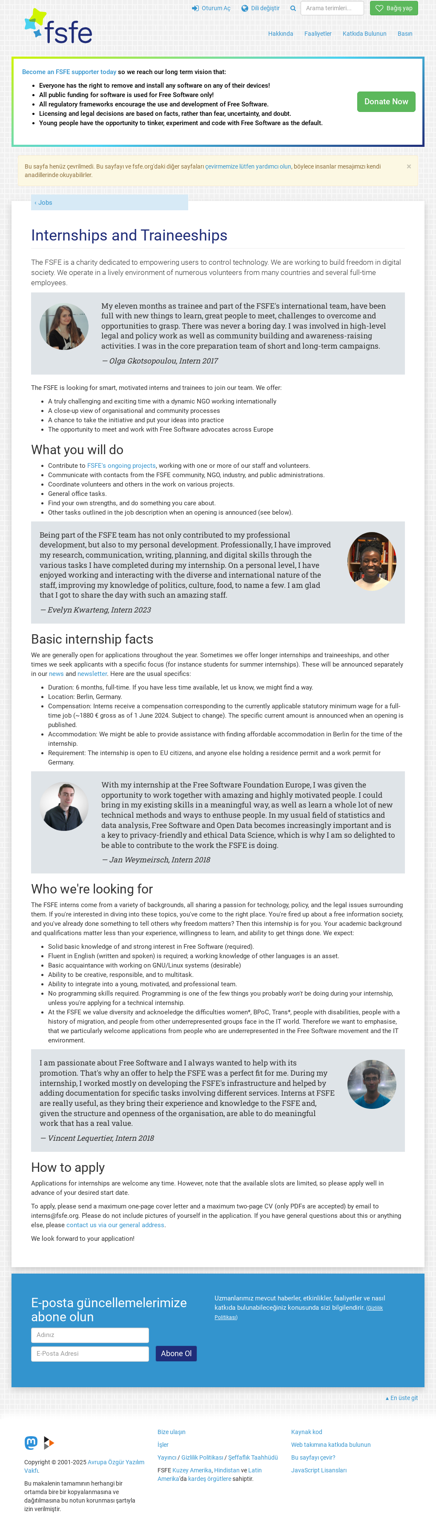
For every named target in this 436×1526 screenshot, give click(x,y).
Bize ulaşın (172, 1432)
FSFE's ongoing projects (121, 466)
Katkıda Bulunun (365, 33)
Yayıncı (167, 1457)
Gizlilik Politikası (202, 1457)
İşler (163, 1444)
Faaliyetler (318, 33)
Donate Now (386, 101)
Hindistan (227, 1470)
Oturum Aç (211, 8)
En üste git (404, 1397)
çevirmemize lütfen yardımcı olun (248, 166)
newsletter (92, 674)
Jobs (45, 202)
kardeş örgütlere (209, 1478)
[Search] (293, 8)
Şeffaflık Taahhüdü (253, 1457)
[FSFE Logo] (58, 26)
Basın (405, 33)
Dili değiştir (260, 8)
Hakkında (280, 33)
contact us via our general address (115, 1225)
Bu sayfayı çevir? (313, 1457)
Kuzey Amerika (192, 1470)
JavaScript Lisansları (319, 1470)
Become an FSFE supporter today (69, 72)
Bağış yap (394, 8)
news (56, 674)
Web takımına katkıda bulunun (331, 1444)
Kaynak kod (306, 1432)
